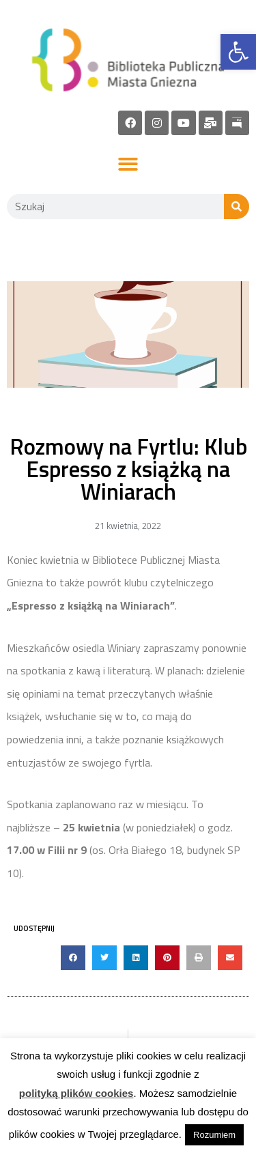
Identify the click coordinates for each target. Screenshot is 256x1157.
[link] (238, 52)
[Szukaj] (236, 206)
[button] (128, 165)
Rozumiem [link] (214, 1135)
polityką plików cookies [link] (76, 1093)
